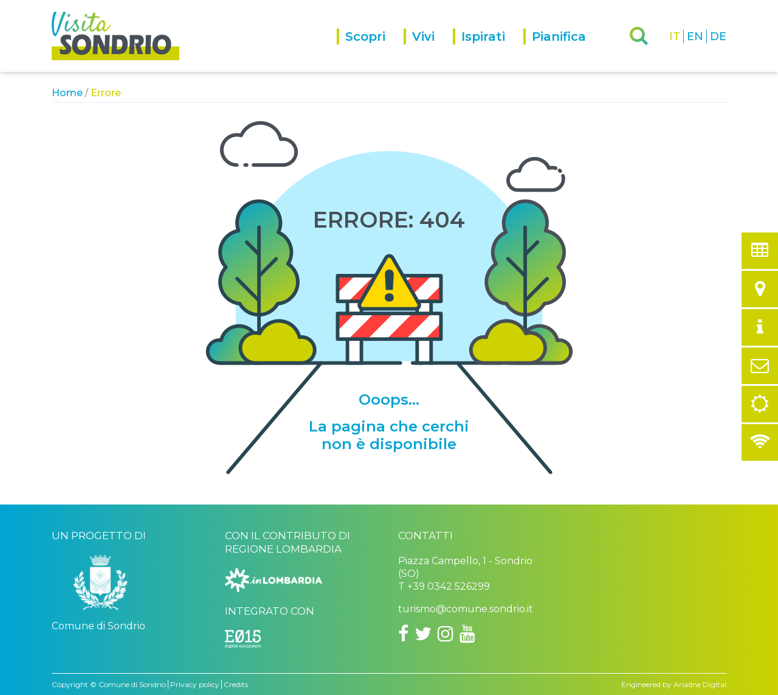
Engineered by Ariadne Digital (673, 684)
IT (674, 36)
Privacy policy (194, 684)
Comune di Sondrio (132, 684)
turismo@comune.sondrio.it (465, 609)
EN (695, 36)
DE (718, 36)
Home (67, 93)
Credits (236, 684)
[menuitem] (370, 50)
